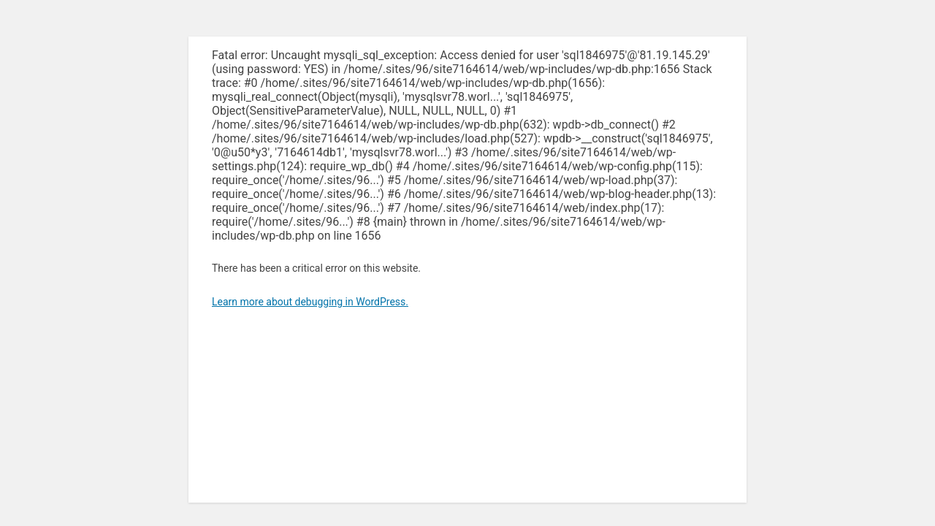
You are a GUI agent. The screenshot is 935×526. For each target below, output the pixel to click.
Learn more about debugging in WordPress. (310, 302)
